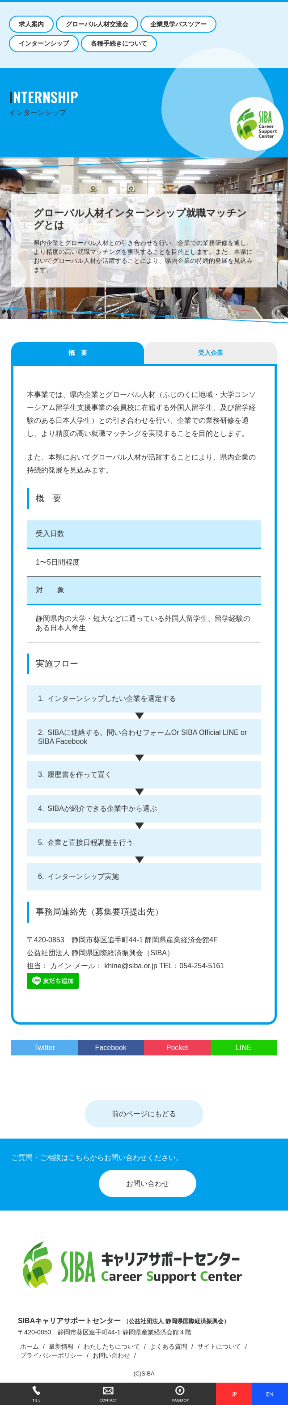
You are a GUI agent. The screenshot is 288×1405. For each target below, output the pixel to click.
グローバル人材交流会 (97, 24)
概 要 (77, 352)
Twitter (44, 1047)
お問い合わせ (147, 1183)
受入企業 (210, 352)
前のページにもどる (144, 1114)
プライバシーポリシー (51, 1355)
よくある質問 (168, 1346)
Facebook (111, 1047)
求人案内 (31, 24)
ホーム (29, 1346)
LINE (244, 1047)
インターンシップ (44, 43)
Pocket (177, 1047)
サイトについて (219, 1346)
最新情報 (61, 1346)
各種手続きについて (119, 43)
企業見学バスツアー (178, 24)
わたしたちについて (112, 1346)
